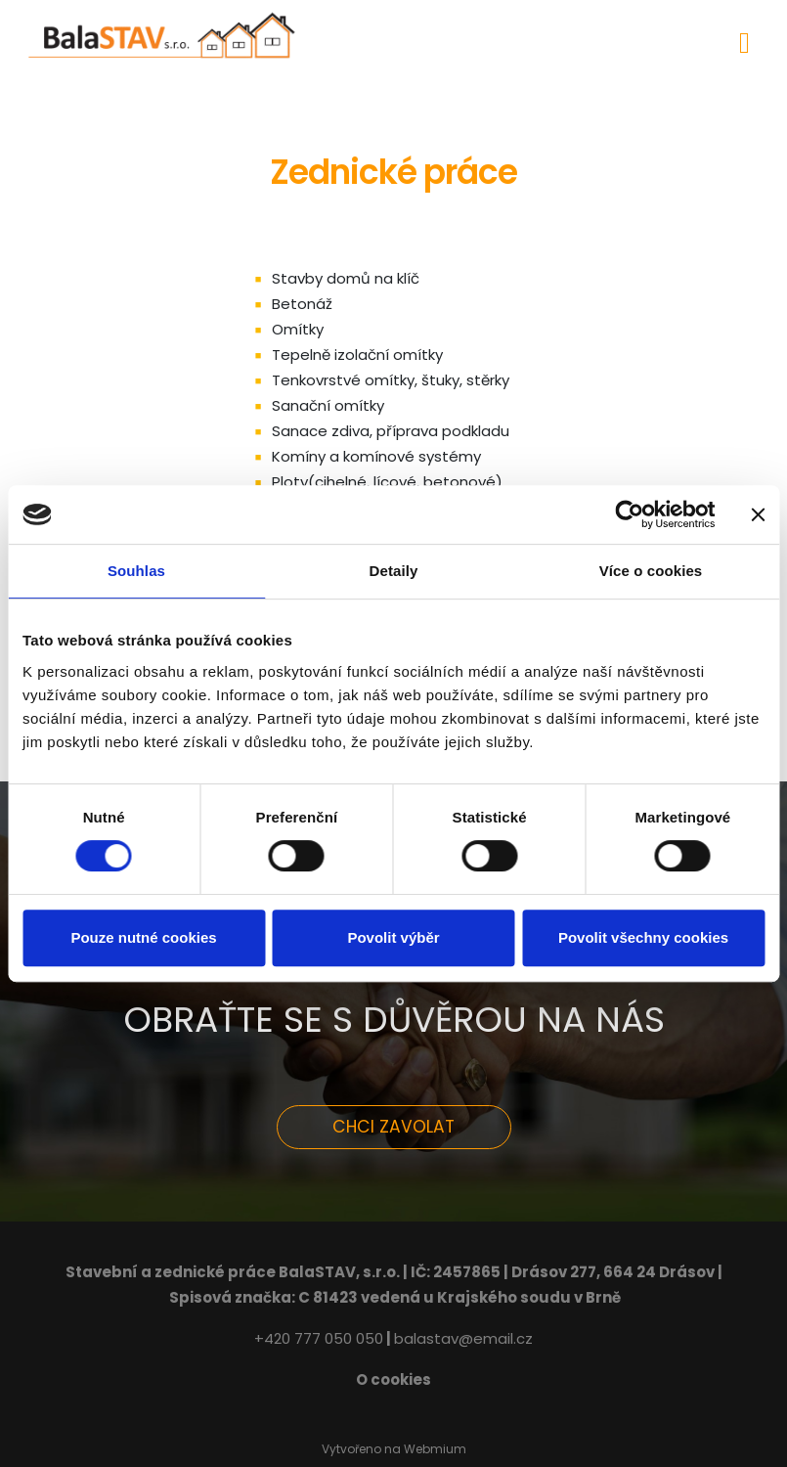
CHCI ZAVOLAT (393, 1126)
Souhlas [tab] (136, 570)
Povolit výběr (393, 937)
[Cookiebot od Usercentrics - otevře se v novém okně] (629, 514)
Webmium (435, 1449)
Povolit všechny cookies (643, 937)
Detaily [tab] (394, 570)
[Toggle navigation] (744, 40)
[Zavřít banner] (758, 514)
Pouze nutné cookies (143, 937)
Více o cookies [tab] (651, 570)
